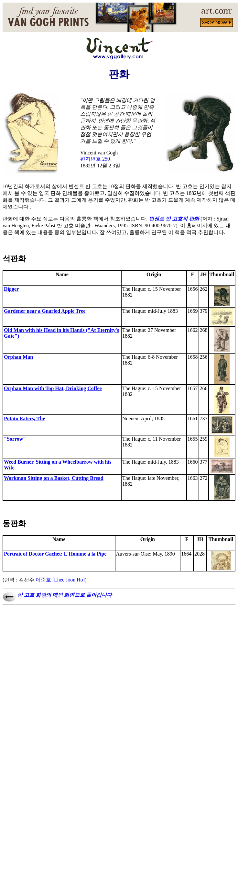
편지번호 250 (95, 159)
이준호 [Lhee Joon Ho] (60, 579)
